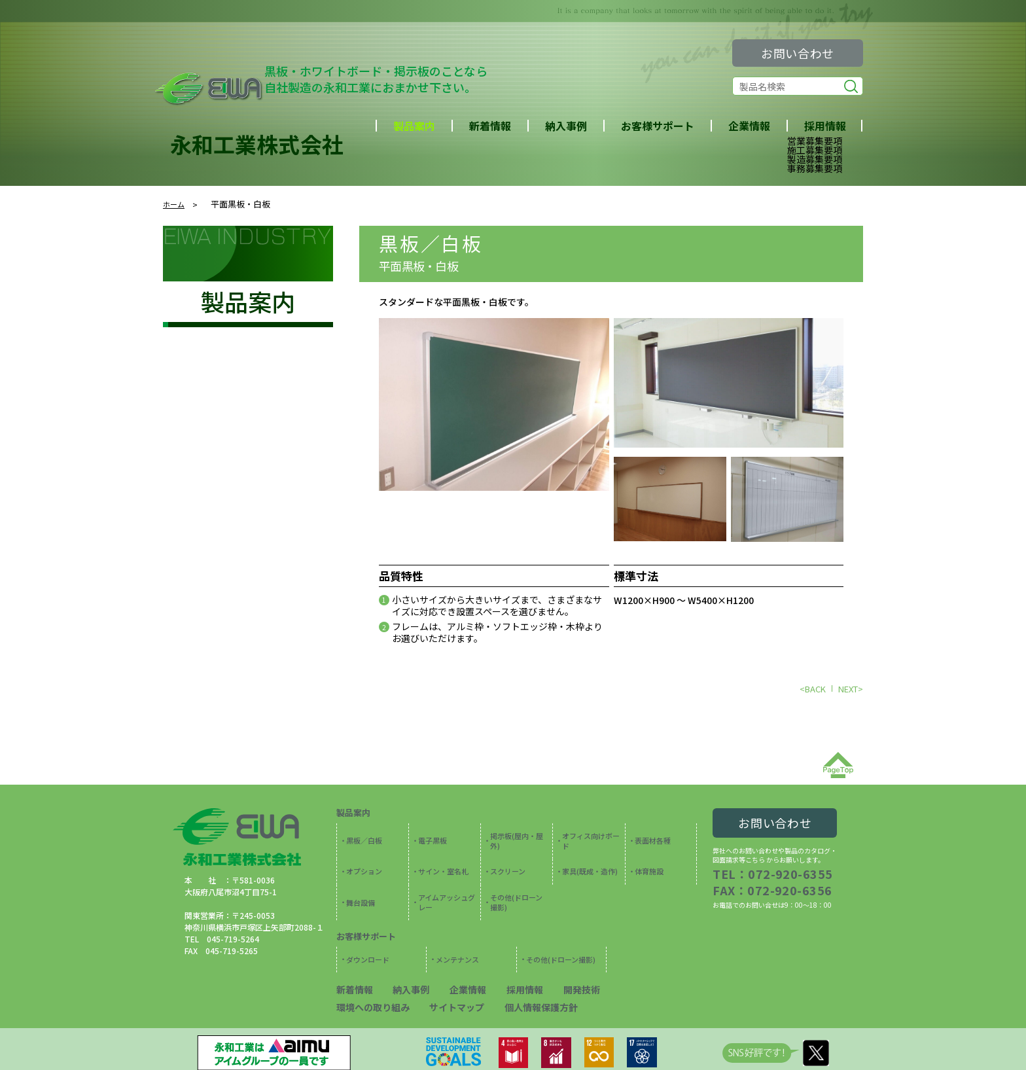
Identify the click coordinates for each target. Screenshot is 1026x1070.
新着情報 (490, 126)
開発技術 (558, 949)
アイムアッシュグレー (446, 876)
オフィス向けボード (590, 833)
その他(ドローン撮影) (516, 876)
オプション (361, 852)
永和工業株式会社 (257, 144)
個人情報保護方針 (434, 964)
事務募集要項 (814, 168)
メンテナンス (454, 925)
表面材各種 (650, 833)
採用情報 (506, 949)
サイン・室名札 (440, 852)
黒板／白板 (431, 243)
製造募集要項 (814, 159)
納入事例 (566, 126)
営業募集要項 (814, 140)
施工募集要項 (814, 149)
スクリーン (505, 852)
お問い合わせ (797, 53)
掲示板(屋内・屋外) (518, 833)
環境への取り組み (625, 949)
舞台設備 (358, 877)
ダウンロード (365, 925)
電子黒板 (430, 833)
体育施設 (647, 852)
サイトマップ (359, 964)
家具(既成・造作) (586, 852)
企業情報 (749, 126)
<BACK (813, 689)
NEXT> (850, 689)
